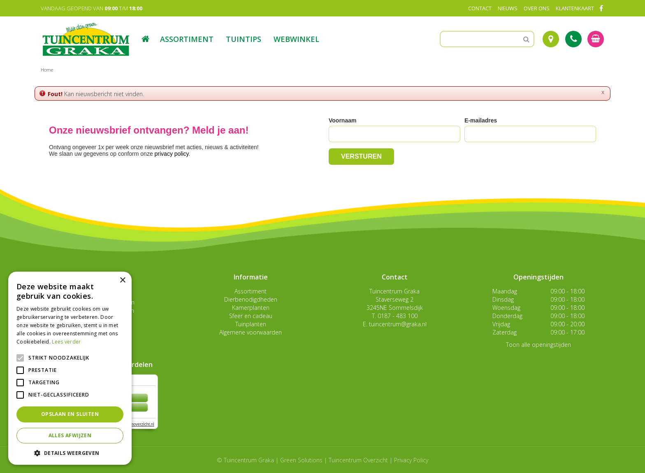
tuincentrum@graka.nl (398, 324)
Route (551, 39)
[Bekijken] (595, 39)
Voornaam (342, 120)
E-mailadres (480, 120)
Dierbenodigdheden (250, 299)
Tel (573, 39)
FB (601, 8)
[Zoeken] (487, 39)
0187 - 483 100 (398, 316)
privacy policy (172, 153)
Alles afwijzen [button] (70, 435)
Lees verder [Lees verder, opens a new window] (66, 341)
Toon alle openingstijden (538, 344)
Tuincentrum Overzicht (358, 460)
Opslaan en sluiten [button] (70, 414)
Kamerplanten (250, 307)
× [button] (122, 280)
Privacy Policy (411, 460)
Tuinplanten (250, 324)
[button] (69, 453)
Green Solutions (301, 460)
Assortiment (250, 291)
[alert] (70, 368)
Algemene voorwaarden (250, 332)
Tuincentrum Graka (394, 291)
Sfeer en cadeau (250, 316)
